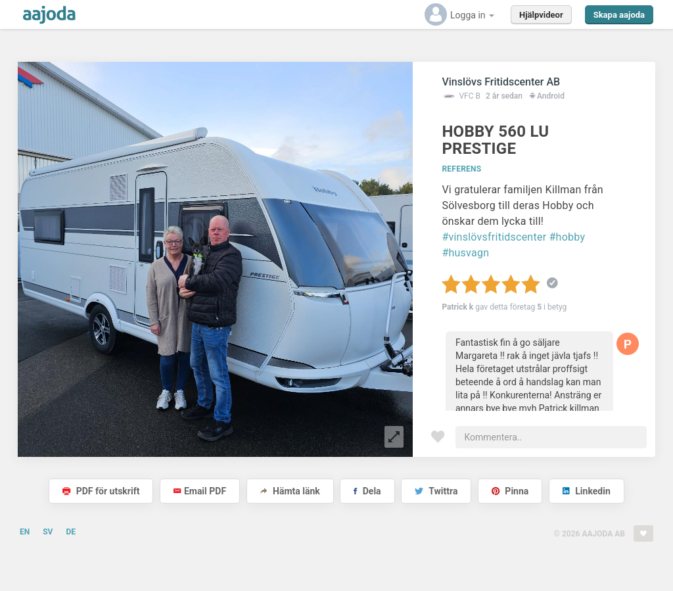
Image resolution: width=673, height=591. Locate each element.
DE (71, 531)
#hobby (567, 237)
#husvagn (465, 253)
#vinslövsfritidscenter (494, 237)
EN (25, 531)
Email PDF (200, 491)
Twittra (436, 491)
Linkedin (587, 491)
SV (48, 531)
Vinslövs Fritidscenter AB (501, 82)
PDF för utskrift (100, 491)
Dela (367, 491)
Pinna (510, 491)
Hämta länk (290, 491)
